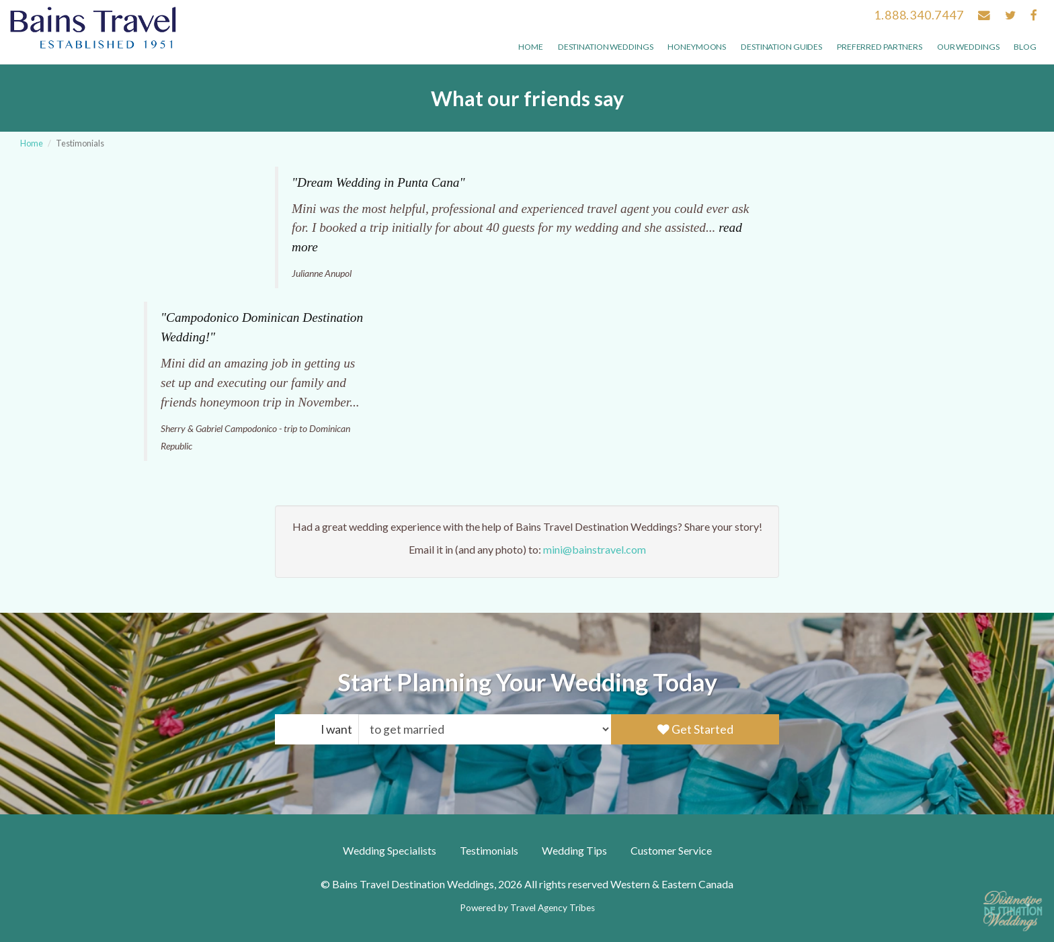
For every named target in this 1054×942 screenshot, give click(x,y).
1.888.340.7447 (918, 15)
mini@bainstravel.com (594, 549)
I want (336, 729)
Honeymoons (696, 47)
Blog (1025, 47)
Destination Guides (781, 47)
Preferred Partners (879, 47)
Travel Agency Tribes (552, 907)
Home (530, 47)
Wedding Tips (574, 850)
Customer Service (671, 850)
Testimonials (489, 850)
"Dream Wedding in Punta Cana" (378, 182)
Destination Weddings (605, 47)
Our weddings (968, 47)
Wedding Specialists (389, 850)
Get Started (695, 729)
